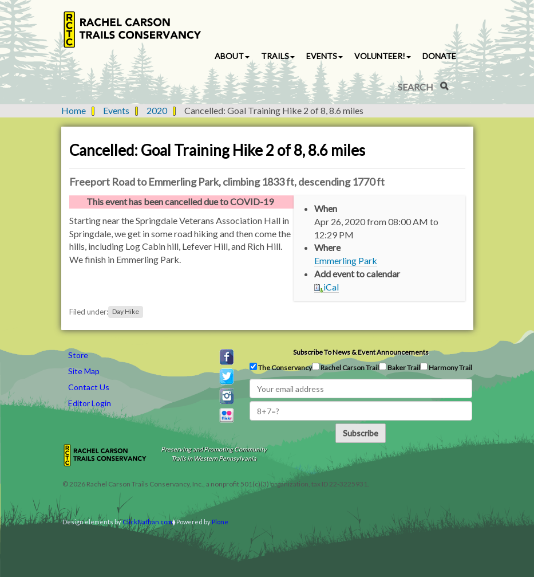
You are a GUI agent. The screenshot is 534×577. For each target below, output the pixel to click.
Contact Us (88, 387)
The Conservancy (281, 367)
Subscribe (360, 433)
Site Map (84, 371)
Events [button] (324, 56)
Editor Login (89, 403)
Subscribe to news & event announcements (361, 352)
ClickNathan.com (147, 521)
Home (73, 110)
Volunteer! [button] (382, 56)
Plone (220, 521)
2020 (157, 110)
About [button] (232, 56)
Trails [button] (278, 56)
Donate (439, 56)
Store (78, 355)
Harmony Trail (446, 367)
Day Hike (125, 312)
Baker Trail (399, 367)
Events (116, 110)
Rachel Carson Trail (345, 367)
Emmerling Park (345, 260)
